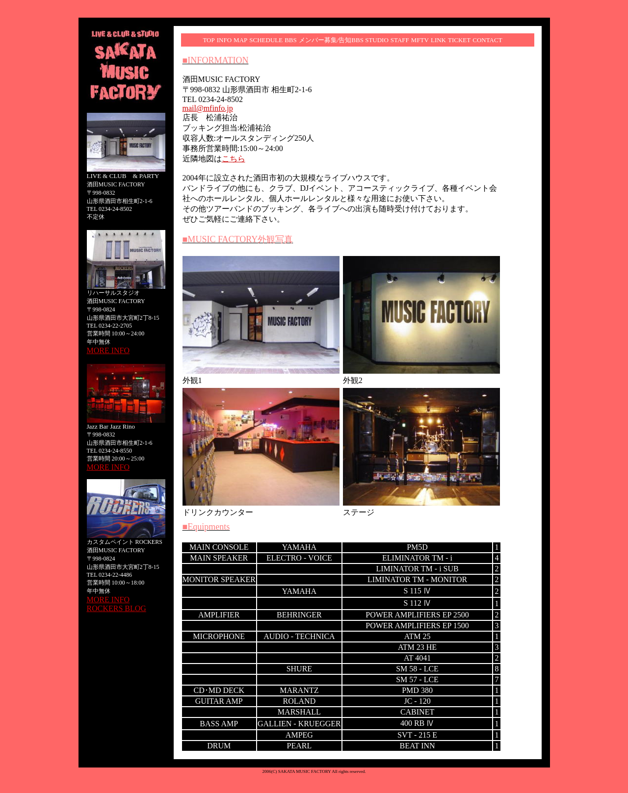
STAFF (400, 40)
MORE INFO (108, 350)
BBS (291, 40)
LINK (438, 40)
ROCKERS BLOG (116, 608)
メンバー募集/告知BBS (331, 40)
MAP (240, 40)
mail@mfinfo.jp (208, 108)
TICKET (459, 40)
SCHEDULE (266, 40)
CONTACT (487, 40)
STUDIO (376, 40)
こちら (233, 158)
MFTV (420, 40)
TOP (208, 40)
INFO (224, 40)
